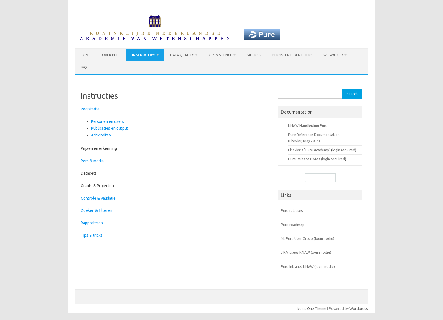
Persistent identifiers (292, 55)
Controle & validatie (98, 198)
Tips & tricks (92, 235)
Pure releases (292, 210)
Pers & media (92, 161)
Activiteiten (101, 135)
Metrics (254, 55)
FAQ (84, 67)
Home (86, 55)
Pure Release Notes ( (305, 159)
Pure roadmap (293, 225)
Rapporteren (92, 223)
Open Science (220, 55)
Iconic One (305, 308)
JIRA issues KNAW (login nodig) (306, 252)
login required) (344, 150)
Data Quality (182, 55)
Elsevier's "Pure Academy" (309, 150)
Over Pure (111, 55)
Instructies (143, 55)
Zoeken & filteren (96, 210)
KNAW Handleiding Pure (307, 125)
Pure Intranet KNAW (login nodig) (308, 266)
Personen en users (107, 121)
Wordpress (358, 308)
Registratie (90, 109)
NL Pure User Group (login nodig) (307, 238)
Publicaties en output (109, 128)
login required (333, 159)
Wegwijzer (333, 55)
